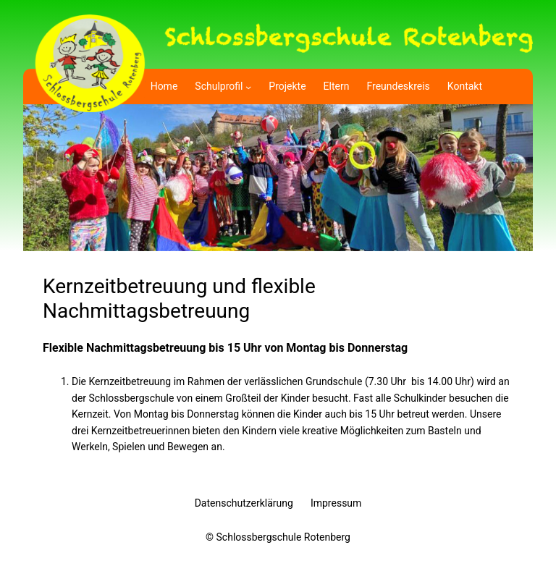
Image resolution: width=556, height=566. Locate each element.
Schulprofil (219, 86)
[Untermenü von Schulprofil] (248, 86)
